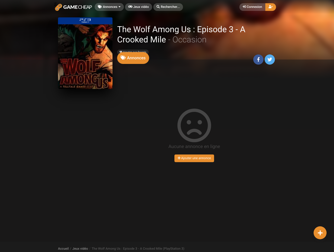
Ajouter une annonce (194, 158)
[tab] (133, 58)
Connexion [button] (252, 7)
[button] (168, 7)
